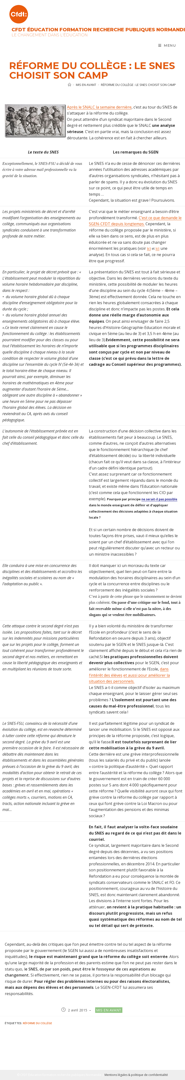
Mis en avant (108, 1010)
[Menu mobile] (167, 45)
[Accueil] (69, 85)
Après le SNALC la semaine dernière (99, 107)
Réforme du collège (37, 1023)
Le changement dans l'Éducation (50, 35)
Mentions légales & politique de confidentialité (136, 1075)
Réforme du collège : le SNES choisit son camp (138, 85)
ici (149, 248)
